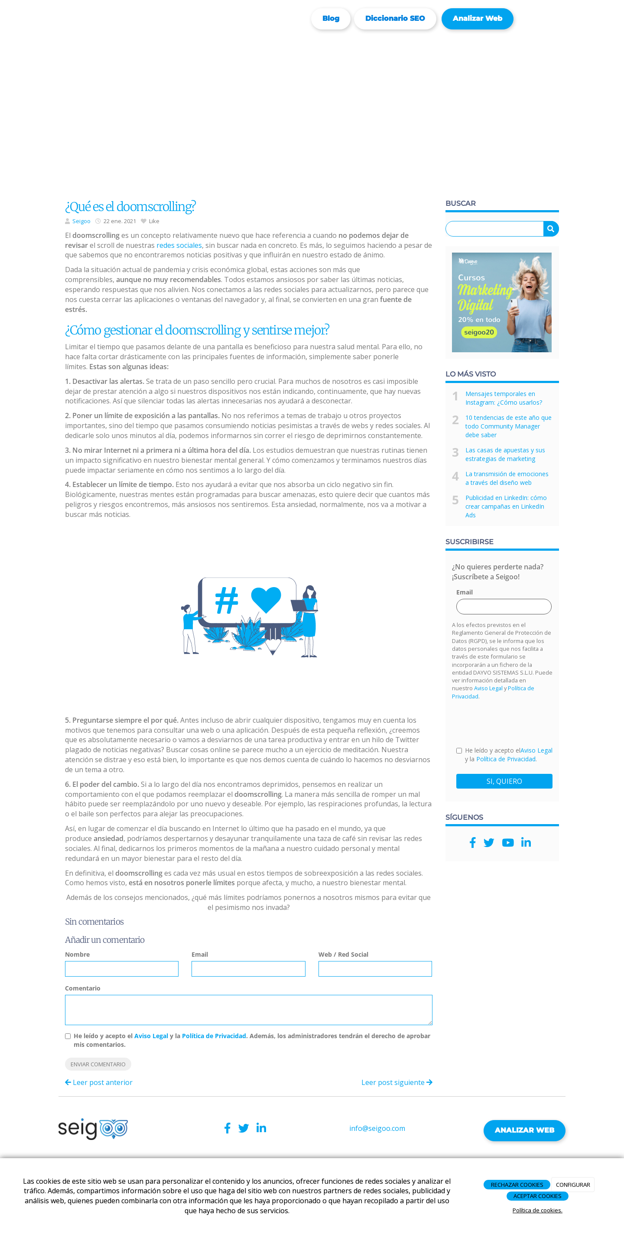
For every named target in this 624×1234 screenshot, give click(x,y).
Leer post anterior (99, 1082)
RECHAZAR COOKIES (517, 1185)
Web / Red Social (343, 954)
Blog (330, 18)
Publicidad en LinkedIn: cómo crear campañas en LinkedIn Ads (506, 506)
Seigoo (81, 221)
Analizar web (477, 18)
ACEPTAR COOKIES (538, 1196)
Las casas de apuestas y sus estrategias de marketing (505, 454)
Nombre (77, 954)
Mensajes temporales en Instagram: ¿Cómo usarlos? (503, 398)
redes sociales (179, 245)
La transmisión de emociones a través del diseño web (507, 478)
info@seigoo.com (377, 1128)
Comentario (83, 988)
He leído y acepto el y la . (504, 754)
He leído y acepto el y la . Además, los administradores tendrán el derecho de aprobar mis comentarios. (252, 1040)
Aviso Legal (151, 1036)
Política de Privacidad (214, 1036)
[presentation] (522, 723)
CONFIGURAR (573, 1185)
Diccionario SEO (395, 18)
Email (200, 954)
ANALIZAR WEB (524, 1130)
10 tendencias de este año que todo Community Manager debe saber (508, 426)
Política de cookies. (537, 1210)
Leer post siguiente (396, 1082)
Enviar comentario (98, 1064)
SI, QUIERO (504, 781)
